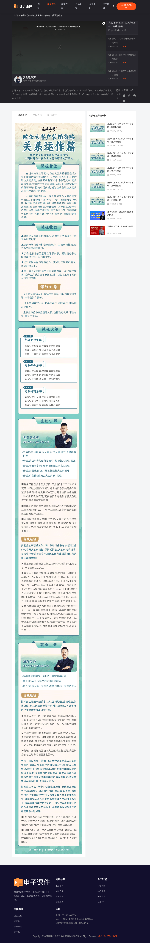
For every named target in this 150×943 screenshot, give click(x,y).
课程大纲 (37, 115)
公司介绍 (101, 886)
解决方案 (63, 5)
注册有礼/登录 (126, 4)
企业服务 (89, 5)
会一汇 (17, 931)
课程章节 (52, 115)
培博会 (17, 921)
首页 (39, 5)
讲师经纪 (18, 926)
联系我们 (101, 901)
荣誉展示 (101, 896)
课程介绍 (22, 115)
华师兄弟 (18, 916)
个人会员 (76, 5)
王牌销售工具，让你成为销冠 (120, 226)
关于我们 (103, 5)
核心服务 (101, 891)
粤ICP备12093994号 (107, 936)
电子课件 (50, 5)
